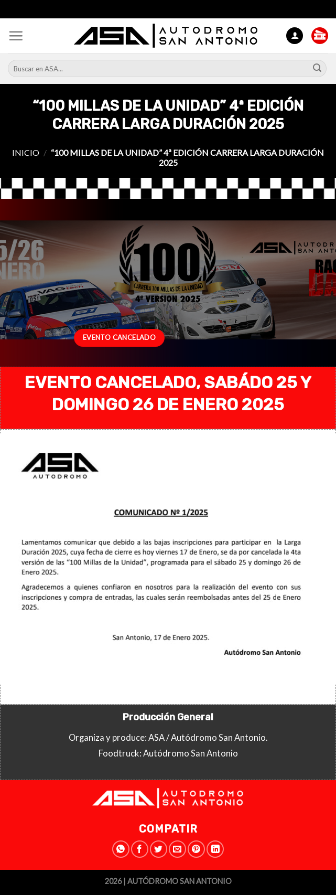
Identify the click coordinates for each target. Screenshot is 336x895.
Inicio (25, 152)
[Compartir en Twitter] (158, 849)
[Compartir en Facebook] (139, 849)
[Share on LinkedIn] (215, 849)
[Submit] (317, 69)
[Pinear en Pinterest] (196, 849)
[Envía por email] (177, 849)
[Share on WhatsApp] (120, 849)
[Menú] (16, 35)
